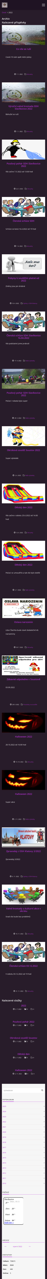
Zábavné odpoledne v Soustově (23, 679)
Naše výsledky (30, 361)
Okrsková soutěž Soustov (23, 1038)
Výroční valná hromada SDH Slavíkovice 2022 (23, 107)
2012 (4, 1173)
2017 (4, 1147)
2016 (4, 1152)
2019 (4, 1137)
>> (30, 1246)
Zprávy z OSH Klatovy (30, 303)
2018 (4, 1142)
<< (5, 1246)
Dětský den (24, 1054)
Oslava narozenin (23, 622)
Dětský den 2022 (23, 507)
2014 (4, 1163)
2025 (4, 1106)
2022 (23, 1005)
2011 (4, 1178)
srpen (15, 1246)
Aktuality (30, 74)
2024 (4, 1111)
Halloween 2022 (23, 736)
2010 (4, 1183)
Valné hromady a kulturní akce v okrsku (23, 909)
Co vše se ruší (23, 49)
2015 (4, 1158)
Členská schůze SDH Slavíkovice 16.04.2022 (24, 336)
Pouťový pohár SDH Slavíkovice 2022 (23, 164)
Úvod (4, 12)
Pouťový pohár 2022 (23, 1021)
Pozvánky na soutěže (30, 704)
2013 (4, 1168)
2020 (4, 1132)
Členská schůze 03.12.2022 (23, 966)
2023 (4, 1116)
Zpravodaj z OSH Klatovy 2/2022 (23, 851)
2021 (4, 1127)
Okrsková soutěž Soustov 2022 (23, 450)
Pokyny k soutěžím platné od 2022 (23, 279)
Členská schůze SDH (23, 221)
